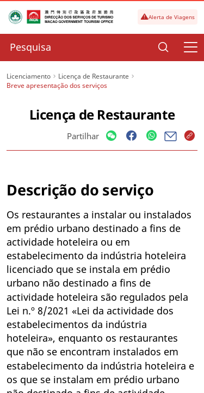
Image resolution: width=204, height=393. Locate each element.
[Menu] (190, 47)
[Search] (163, 47)
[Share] (111, 136)
